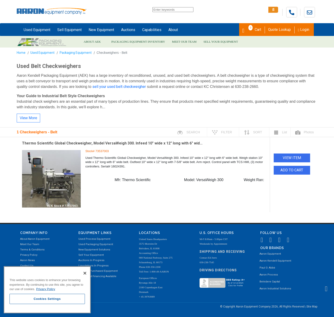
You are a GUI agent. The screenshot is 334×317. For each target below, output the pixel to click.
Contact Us (26, 265)
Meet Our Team (29, 244)
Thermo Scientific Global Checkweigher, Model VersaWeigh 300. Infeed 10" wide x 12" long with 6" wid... (112, 143)
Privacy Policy (28, 254)
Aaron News (27, 260)
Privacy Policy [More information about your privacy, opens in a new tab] (45, 289)
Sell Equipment (69, 30)
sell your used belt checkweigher (119, 86)
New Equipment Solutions (94, 249)
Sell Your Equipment (91, 254)
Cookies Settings (47, 299)
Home (21, 52)
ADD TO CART (291, 170)
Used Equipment (37, 30)
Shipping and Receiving (222, 251)
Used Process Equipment (94, 238)
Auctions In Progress (91, 260)
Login (303, 29)
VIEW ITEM (292, 158)
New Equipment (101, 30)
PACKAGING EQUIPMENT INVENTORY (138, 41)
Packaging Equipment (76, 52)
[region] (47, 289)
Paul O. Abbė (267, 267)
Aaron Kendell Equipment (275, 260)
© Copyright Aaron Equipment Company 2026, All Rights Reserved (262, 306)
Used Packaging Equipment (95, 244)
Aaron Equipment (270, 253)
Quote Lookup (279, 29)
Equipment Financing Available (97, 276)
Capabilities (151, 30)
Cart (251, 29)
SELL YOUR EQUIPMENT (220, 41)
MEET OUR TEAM (184, 41)
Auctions (128, 30)
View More (28, 118)
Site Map (311, 306)
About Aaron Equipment (34, 238)
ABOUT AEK (92, 41)
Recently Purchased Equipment (98, 270)
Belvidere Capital (270, 281)
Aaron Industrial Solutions (275, 288)
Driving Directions (218, 270)
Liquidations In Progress (93, 265)
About (173, 30)
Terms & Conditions (32, 249)
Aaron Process (269, 274)
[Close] (85, 273)
